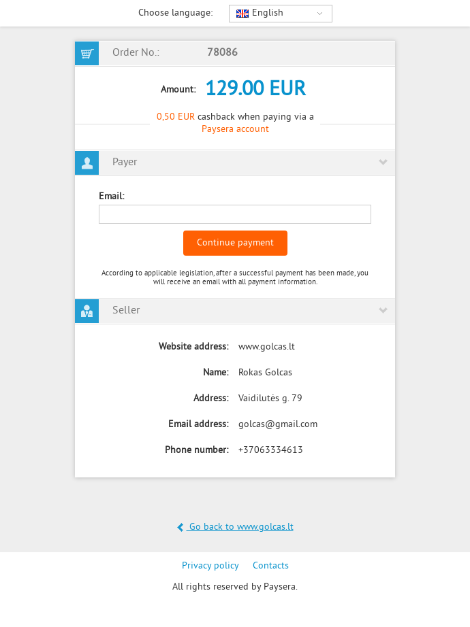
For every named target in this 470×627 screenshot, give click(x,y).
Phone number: (196, 450)
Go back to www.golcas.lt (235, 527)
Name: (215, 373)
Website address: (193, 347)
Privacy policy (210, 566)
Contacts (271, 566)
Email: (111, 197)
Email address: (198, 424)
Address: (210, 399)
